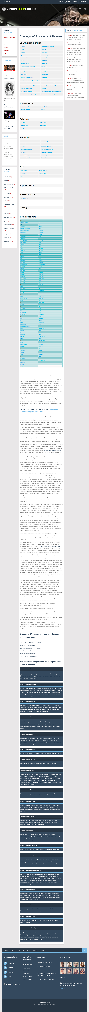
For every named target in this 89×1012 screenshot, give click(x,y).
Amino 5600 (7, 177)
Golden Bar (6, 237)
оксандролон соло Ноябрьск (44, 970)
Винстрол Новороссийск (43, 966)
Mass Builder (7, 245)
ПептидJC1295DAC (9, 228)
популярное (20, 950)
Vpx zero (6, 221)
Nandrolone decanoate (9, 204)
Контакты (83, 2)
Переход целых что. (9, 78)
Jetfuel (5, 200)
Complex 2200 (7, 241)
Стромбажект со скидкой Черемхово (50, 546)
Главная (6, 2)
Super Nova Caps (8, 217)
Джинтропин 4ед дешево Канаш (28, 656)
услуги (35, 950)
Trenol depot (7, 193)
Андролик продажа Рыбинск (44, 962)
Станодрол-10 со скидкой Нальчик (34, 30)
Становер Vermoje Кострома (27, 653)
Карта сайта (44, 1008)
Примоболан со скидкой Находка (52, 450)
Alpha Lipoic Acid (8, 188)
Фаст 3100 (6, 213)
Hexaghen (6, 234)
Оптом (75, 2)
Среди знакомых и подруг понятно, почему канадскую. (9, 105)
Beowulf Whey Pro (8, 184)
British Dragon (7, 197)
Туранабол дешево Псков (26, 651)
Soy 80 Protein (7, 224)
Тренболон (6, 210)
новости (12, 950)
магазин (28, 950)
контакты (41, 950)
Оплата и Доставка (64, 2)
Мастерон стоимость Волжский (45, 979)
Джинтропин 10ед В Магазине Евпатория (30, 642)
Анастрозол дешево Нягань (27, 645)
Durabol (6, 180)
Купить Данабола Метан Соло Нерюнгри (30, 648)
